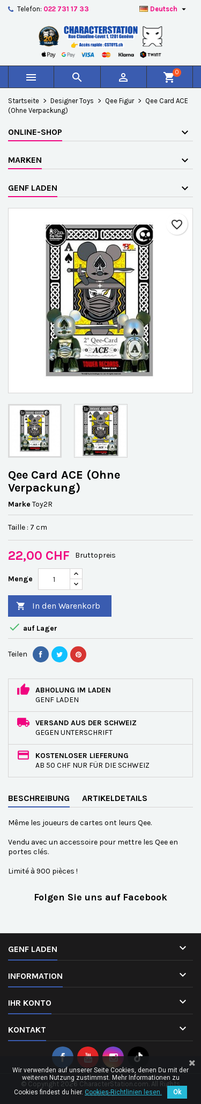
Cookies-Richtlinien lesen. (123, 1092)
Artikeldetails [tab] (114, 798)
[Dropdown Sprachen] (164, 9)
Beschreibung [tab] (39, 798)
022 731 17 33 (66, 9)
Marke (19, 504)
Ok (177, 1092)
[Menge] (54, 579)
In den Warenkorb (58, 606)
